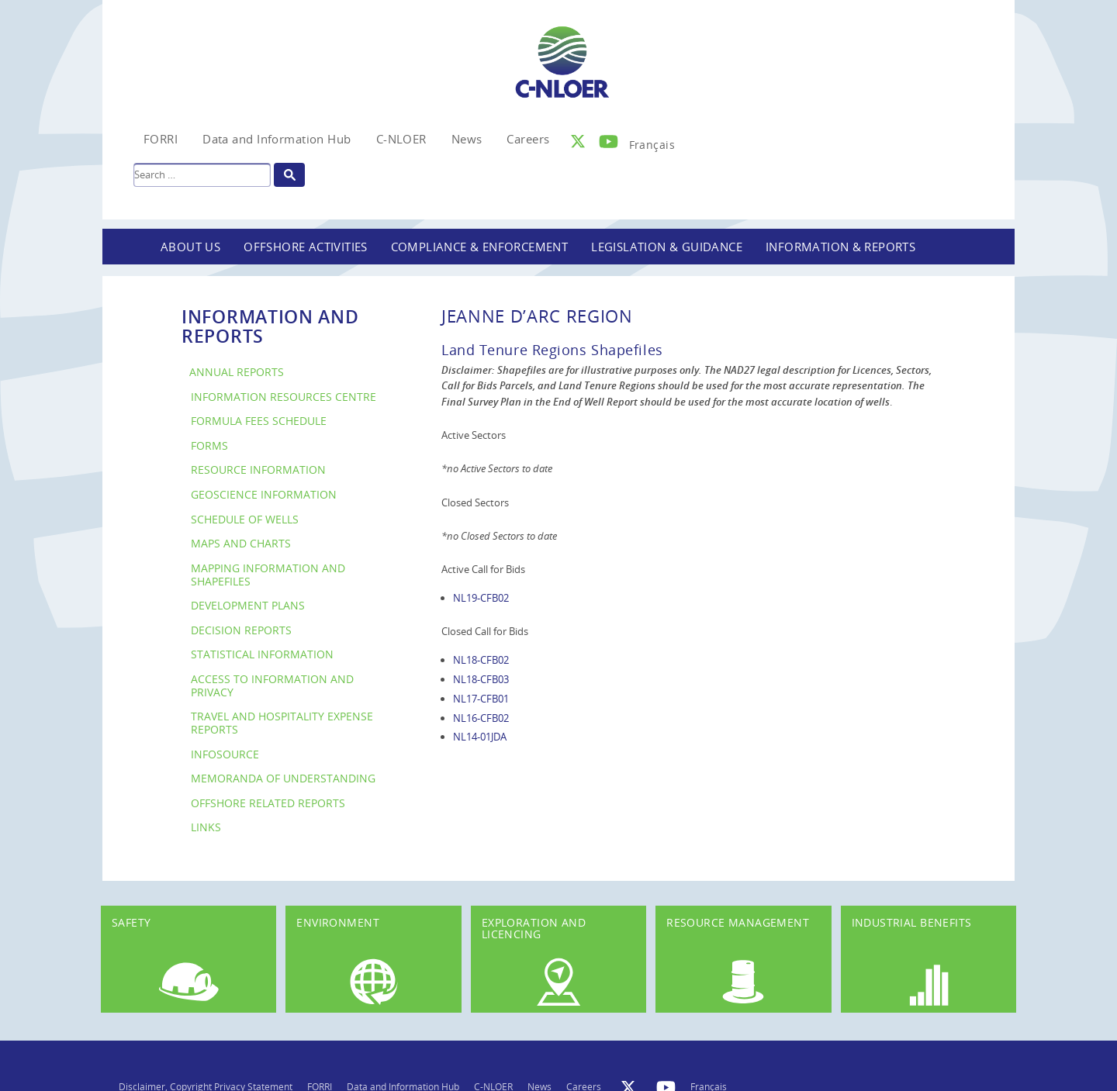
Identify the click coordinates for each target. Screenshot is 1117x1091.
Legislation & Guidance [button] (666, 246)
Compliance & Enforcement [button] (480, 246)
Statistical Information (262, 654)
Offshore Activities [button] (306, 246)
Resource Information (258, 469)
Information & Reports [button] (840, 246)
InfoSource (225, 754)
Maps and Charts (241, 543)
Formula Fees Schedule (259, 420)
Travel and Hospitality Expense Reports (282, 723)
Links (206, 827)
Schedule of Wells (245, 519)
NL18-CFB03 (481, 679)
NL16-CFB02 (481, 718)
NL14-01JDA (480, 737)
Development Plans (248, 605)
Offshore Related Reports (268, 803)
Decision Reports (241, 630)
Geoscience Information (264, 494)
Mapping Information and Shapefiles (268, 575)
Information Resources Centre (283, 396)
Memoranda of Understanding (283, 778)
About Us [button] (190, 246)
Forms (209, 445)
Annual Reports (236, 371)
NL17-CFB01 (481, 699)
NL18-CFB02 (481, 660)
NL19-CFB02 (481, 598)
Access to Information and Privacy (272, 685)
